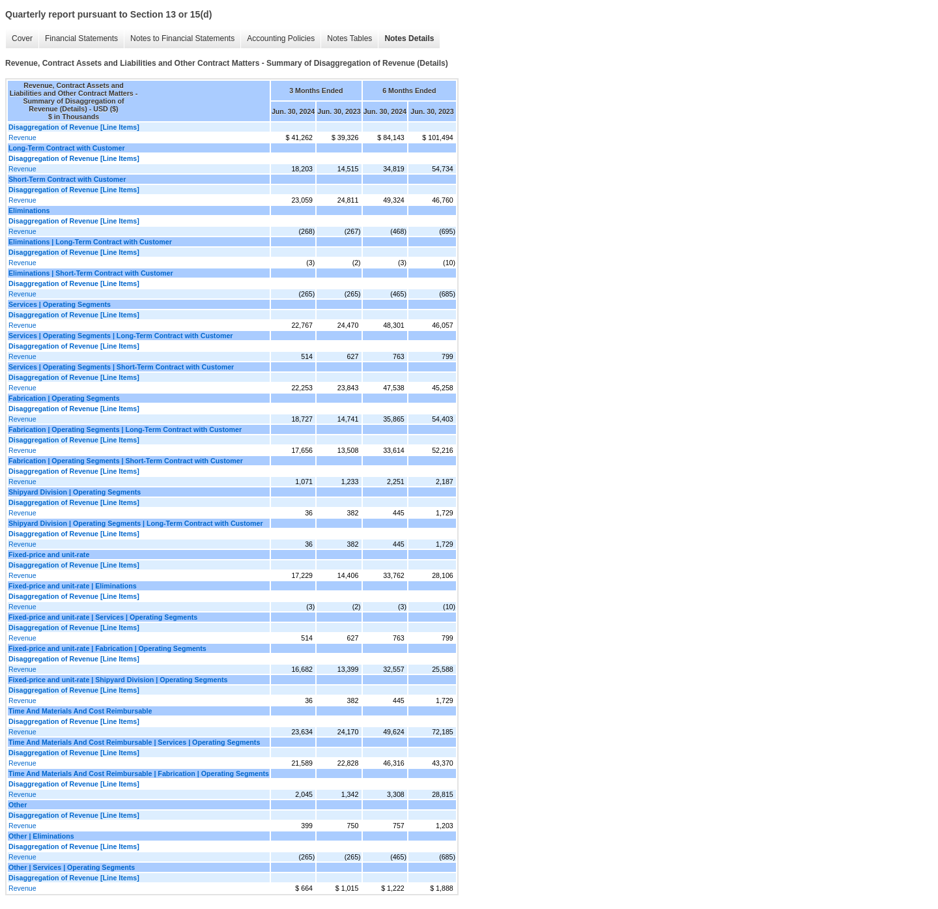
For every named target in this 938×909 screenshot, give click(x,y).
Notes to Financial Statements (182, 38)
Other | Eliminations (41, 836)
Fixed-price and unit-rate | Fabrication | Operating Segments (107, 648)
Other (17, 805)
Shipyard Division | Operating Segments (74, 492)
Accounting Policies (281, 38)
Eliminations (29, 210)
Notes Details (409, 38)
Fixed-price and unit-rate (48, 554)
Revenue (22, 137)
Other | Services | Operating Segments (71, 867)
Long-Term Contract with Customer (66, 148)
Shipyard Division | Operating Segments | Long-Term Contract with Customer (135, 523)
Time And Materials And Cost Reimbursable (80, 711)
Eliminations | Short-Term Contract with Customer (90, 273)
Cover (22, 38)
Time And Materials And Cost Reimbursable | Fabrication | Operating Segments (138, 773)
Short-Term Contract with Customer (67, 179)
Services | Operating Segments (59, 304)
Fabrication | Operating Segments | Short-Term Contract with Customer (125, 461)
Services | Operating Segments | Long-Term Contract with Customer (120, 335)
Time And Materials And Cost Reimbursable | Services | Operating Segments (134, 742)
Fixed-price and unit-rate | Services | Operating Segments (102, 617)
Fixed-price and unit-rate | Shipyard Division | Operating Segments (117, 680)
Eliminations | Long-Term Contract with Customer (90, 242)
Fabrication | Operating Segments (64, 398)
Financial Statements (81, 38)
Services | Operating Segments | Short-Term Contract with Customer (121, 367)
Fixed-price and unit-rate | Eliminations (72, 586)
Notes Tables (349, 38)
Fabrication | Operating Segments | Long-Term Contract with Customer (125, 429)
